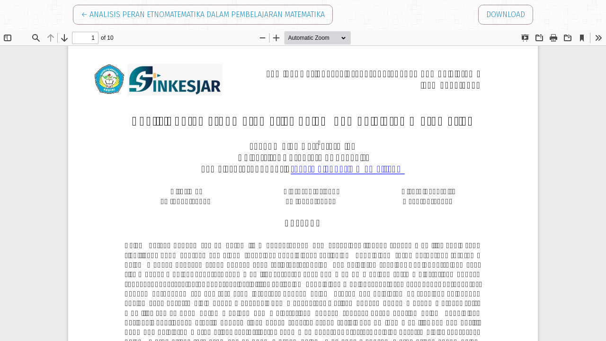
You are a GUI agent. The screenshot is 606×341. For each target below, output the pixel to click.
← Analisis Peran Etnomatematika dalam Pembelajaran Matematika (203, 14)
